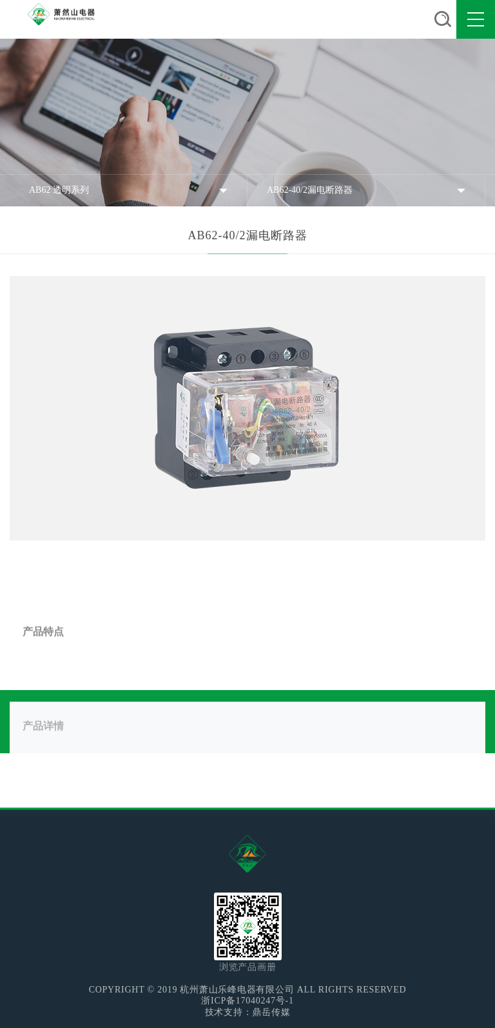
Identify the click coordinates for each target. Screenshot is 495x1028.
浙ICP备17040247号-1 (247, 1000)
